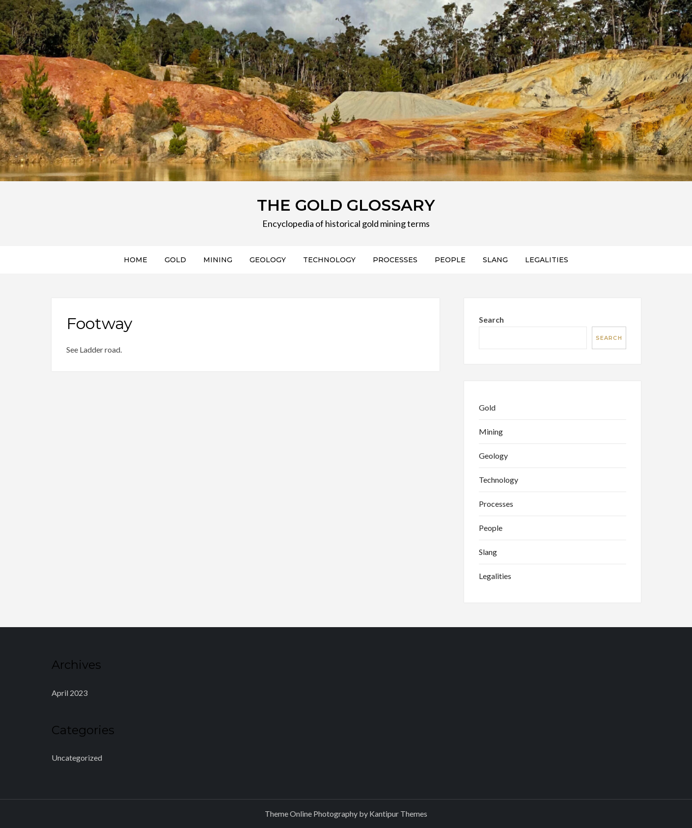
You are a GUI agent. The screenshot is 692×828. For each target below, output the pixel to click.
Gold (175, 259)
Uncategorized (77, 757)
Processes (395, 259)
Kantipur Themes (398, 813)
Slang (495, 259)
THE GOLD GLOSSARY (346, 205)
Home (135, 259)
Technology (329, 259)
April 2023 (69, 692)
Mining (217, 259)
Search (491, 319)
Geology (267, 259)
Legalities (546, 259)
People (450, 259)
